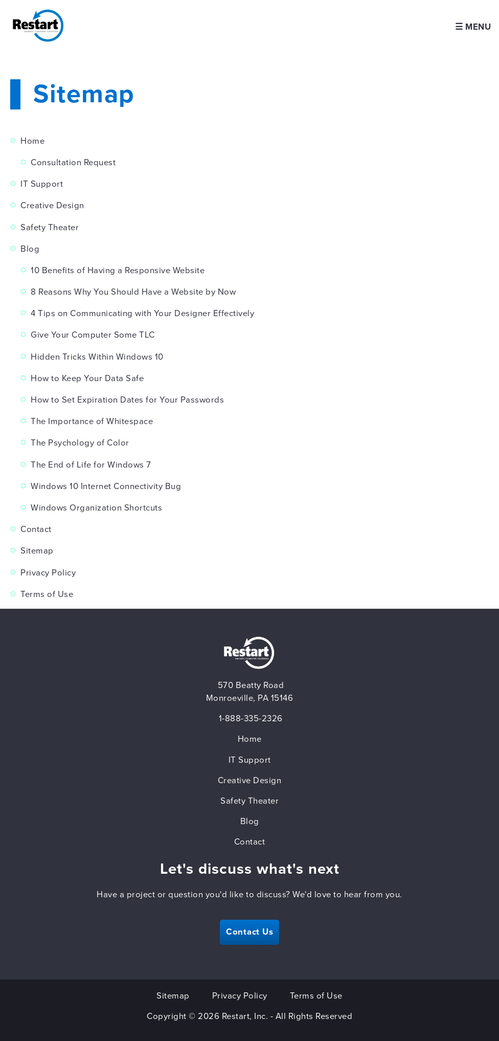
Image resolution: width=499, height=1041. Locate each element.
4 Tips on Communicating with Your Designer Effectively (142, 313)
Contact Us (250, 932)
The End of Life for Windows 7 (91, 465)
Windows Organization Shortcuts (96, 508)
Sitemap (37, 551)
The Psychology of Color (80, 443)
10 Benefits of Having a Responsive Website (118, 270)
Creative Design (52, 206)
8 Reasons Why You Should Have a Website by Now (133, 292)
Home (32, 141)
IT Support (41, 184)
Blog (29, 249)
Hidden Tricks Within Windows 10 (97, 357)
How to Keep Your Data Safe (87, 378)
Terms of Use (46, 594)
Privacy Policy (48, 573)
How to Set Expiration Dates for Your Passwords (127, 400)
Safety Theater (49, 228)
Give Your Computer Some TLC (93, 335)
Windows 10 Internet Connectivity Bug (106, 486)
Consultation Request (73, 163)
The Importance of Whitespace (92, 421)
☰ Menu (473, 27)
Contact (36, 529)
